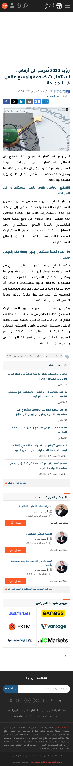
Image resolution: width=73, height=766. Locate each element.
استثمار (49, 355)
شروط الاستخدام (19, 762)
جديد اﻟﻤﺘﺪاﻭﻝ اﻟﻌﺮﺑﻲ (32, 710)
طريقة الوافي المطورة (39, 533)
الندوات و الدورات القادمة (51, 497)
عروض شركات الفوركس (52, 603)
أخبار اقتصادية (53, 96)
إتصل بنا (42, 716)
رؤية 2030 (11, 355)
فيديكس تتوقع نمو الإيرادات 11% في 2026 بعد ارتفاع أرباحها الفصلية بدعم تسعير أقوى (37, 451)
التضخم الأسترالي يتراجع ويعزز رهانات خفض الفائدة (37, 433)
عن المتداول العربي (56, 710)
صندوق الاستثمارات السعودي (30, 355)
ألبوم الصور (12, 710)
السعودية (58, 355)
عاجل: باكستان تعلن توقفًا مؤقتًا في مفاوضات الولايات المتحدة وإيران (37, 379)
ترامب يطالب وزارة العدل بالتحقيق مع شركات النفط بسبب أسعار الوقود (37, 397)
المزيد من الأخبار (16, 483)
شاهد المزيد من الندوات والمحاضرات (28, 589)
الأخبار (65, 96)
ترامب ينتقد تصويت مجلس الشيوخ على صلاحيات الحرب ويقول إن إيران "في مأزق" (37, 415)
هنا (40, 749)
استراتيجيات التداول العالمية (35, 506)
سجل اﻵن (16, 523)
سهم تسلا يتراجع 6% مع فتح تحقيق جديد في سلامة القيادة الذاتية (37, 469)
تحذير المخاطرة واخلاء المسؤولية (46, 762)
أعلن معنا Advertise (24, 716)
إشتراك (10, 688)
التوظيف (54, 716)
